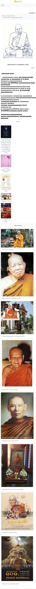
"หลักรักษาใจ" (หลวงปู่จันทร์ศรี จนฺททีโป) (10, 584)
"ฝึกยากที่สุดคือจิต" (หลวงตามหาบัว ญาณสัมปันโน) (13, 489)
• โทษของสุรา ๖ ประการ (6, 201)
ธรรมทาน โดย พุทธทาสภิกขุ (8, 249)
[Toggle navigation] (3, 5)
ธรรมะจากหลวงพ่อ (11, 16)
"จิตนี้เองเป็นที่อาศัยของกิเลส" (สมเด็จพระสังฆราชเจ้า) (13, 336)
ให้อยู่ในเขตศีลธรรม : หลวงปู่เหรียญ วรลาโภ (11, 298)
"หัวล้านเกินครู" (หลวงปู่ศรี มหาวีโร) (9, 532)
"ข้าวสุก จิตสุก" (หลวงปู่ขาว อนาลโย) (10, 389)
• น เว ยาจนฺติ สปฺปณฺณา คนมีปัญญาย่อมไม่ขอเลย (6, 170)
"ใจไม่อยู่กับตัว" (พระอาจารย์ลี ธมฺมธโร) (10, 441)
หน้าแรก (3, 16)
